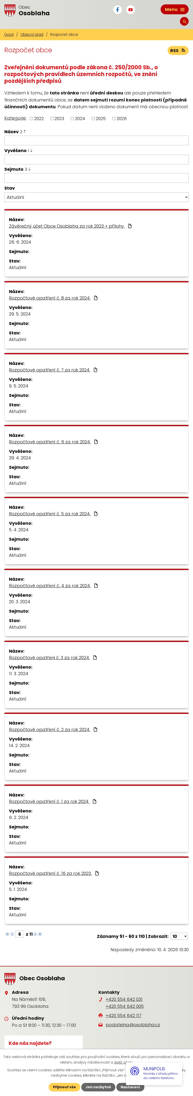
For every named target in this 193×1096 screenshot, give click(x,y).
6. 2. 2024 (18, 817)
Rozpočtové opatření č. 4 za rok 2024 (54, 586)
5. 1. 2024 (18, 889)
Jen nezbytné (98, 1087)
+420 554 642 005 (125, 1006)
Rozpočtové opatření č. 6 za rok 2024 (54, 442)
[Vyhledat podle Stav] (96, 197)
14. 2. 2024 (19, 745)
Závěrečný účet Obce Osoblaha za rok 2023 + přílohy (71, 226)
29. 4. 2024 (20, 458)
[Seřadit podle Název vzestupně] (25, 130)
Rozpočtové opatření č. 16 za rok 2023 (54, 873)
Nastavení (130, 1087)
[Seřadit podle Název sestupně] (25, 132)
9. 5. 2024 (18, 386)
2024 (80, 119)
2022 (39, 119)
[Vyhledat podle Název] (96, 140)
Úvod (9, 34)
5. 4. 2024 (19, 530)
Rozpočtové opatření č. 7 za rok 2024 (53, 370)
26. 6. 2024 (20, 242)
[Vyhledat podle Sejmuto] (96, 178)
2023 (59, 119)
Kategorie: (15, 118)
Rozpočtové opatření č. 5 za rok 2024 (54, 514)
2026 (122, 119)
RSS (178, 50)
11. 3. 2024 (18, 674)
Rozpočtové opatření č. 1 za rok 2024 (53, 801)
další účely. (123, 1062)
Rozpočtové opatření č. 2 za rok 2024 (53, 729)
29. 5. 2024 (20, 314)
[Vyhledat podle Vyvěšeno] (96, 159)
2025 (101, 119)
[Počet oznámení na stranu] (179, 936)
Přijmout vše (64, 1087)
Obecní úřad (32, 34)
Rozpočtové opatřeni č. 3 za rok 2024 (53, 658)
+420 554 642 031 (124, 999)
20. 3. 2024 (19, 602)
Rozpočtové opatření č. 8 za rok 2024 (54, 298)
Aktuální (17, 267)
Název (13, 132)
